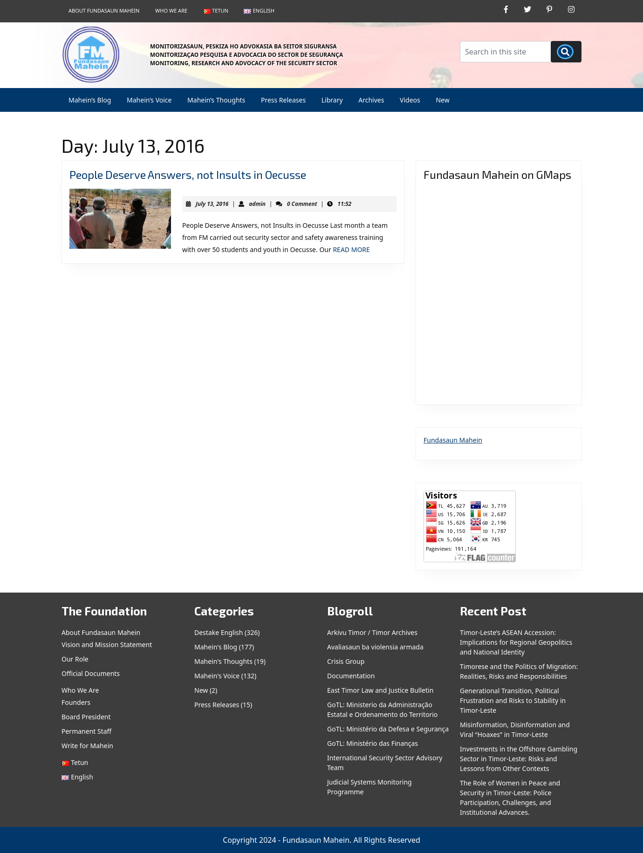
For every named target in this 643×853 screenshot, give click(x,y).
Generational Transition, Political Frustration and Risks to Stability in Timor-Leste (513, 700)
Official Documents (91, 673)
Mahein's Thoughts (223, 661)
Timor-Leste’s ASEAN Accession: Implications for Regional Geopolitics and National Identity (516, 642)
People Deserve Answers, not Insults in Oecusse (187, 174)
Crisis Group (345, 661)
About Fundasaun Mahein (103, 10)
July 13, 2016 (212, 204)
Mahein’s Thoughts (216, 100)
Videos (410, 100)
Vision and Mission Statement (107, 644)
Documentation (351, 675)
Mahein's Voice (216, 675)
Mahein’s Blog (89, 100)
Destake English (218, 632)
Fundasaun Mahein (453, 440)
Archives (371, 100)
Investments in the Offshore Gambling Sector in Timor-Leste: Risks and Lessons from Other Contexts (518, 758)
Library (332, 100)
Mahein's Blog (215, 646)
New (442, 100)
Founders (76, 702)
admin (257, 204)
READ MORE (351, 249)
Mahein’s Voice (149, 100)
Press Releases (283, 100)
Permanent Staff (86, 731)
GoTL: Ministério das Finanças (372, 743)
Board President (86, 716)
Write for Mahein (87, 745)
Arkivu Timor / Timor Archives (372, 632)
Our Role (75, 659)
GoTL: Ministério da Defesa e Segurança (388, 728)
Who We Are (171, 10)
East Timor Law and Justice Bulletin (380, 690)
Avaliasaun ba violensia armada (375, 646)
